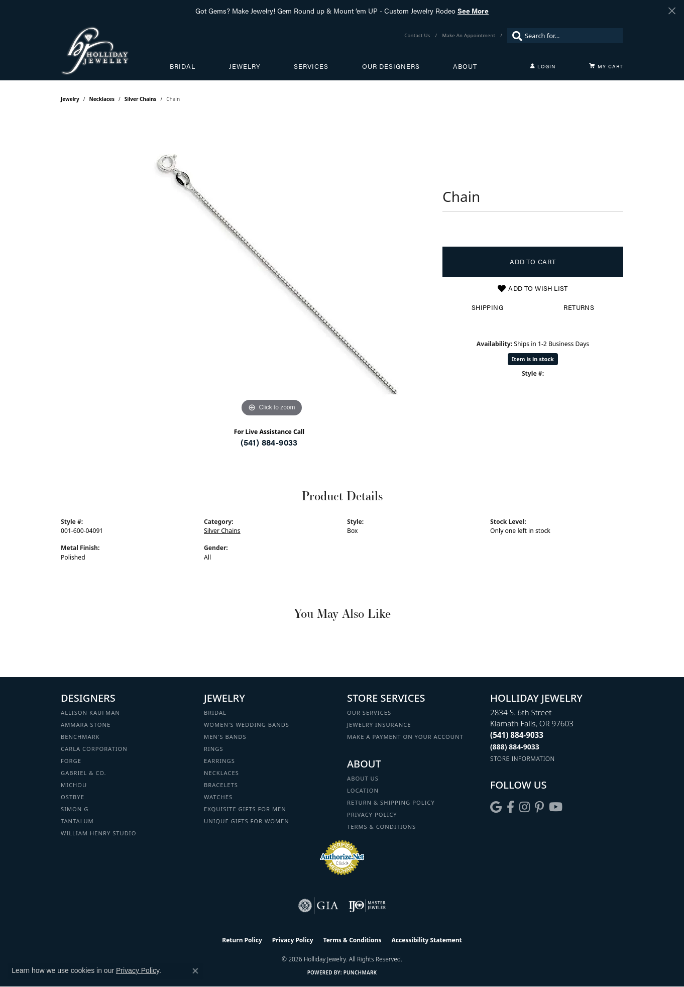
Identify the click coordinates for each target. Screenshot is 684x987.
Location (363, 790)
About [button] (465, 66)
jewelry (70, 98)
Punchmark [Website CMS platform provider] (360, 972)
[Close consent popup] (195, 971)
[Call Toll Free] (514, 746)
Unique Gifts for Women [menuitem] (246, 821)
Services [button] (311, 66)
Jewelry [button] (245, 66)
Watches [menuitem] (218, 797)
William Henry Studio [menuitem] (98, 833)
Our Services (369, 712)
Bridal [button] (182, 66)
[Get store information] (522, 758)
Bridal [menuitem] (215, 712)
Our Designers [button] (391, 66)
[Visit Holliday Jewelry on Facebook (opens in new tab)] (510, 807)
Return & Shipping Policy (391, 802)
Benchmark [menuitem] (80, 736)
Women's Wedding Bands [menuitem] (246, 724)
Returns (578, 307)
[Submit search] (514, 35)
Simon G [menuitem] (74, 809)
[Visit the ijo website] (367, 905)
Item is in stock (533, 359)
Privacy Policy (372, 814)
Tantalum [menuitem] (77, 821)
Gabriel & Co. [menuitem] (83, 773)
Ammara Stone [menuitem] (85, 724)
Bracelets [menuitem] (221, 785)
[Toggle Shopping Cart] (606, 66)
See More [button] (473, 11)
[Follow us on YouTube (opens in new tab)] (555, 807)
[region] (271, 268)
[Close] (671, 11)
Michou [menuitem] (74, 785)
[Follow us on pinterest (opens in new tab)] (539, 807)
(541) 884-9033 (269, 442)
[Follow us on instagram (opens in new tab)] (524, 807)
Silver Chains (141, 98)
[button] (542, 66)
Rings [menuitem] (213, 748)
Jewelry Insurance (379, 724)
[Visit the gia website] (318, 905)
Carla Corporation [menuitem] (94, 748)
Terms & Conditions (381, 826)
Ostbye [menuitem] (72, 797)
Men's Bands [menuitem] (225, 736)
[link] (418, 35)
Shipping (487, 307)
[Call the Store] (516, 735)
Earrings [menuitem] (219, 760)
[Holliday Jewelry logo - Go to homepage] (115, 50)
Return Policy (242, 940)
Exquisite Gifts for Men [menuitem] (245, 809)
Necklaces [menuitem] (221, 773)
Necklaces (102, 98)
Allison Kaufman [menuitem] (90, 712)
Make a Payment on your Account (405, 736)
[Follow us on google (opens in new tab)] (496, 807)
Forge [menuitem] (71, 760)
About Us (363, 778)
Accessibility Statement (426, 940)
